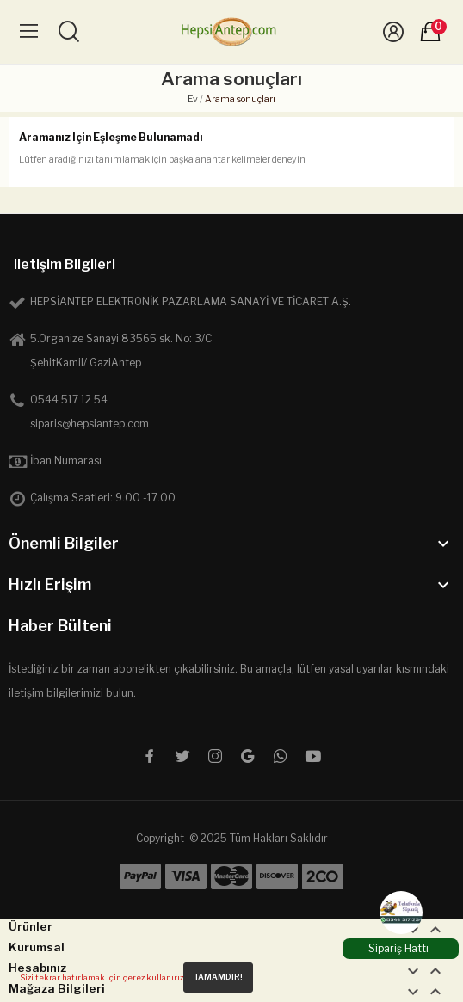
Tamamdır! (218, 976)
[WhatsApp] (401, 912)
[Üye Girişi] (393, 32)
